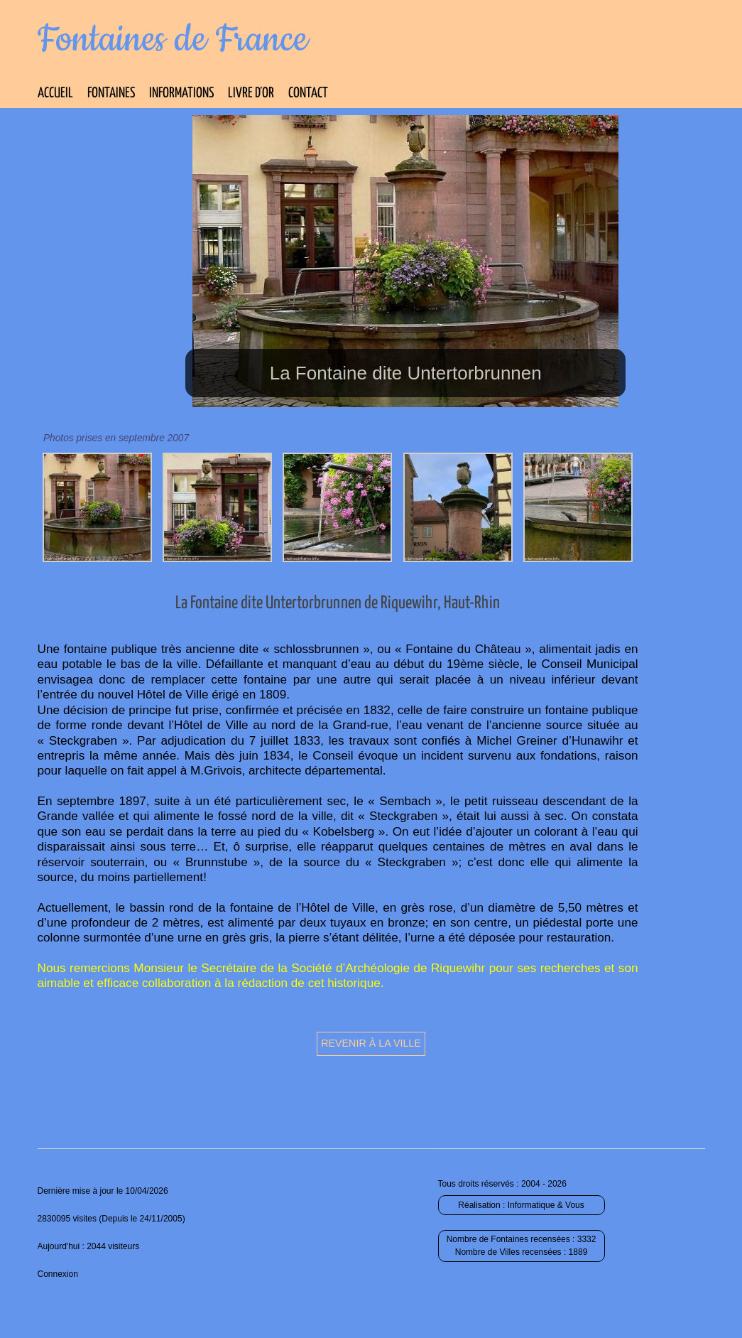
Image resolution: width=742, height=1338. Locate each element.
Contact (308, 93)
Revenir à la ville (371, 1043)
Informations (181, 93)
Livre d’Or (251, 93)
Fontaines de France (173, 39)
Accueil (55, 93)
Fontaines (111, 93)
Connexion (58, 1274)
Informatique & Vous (546, 1205)
